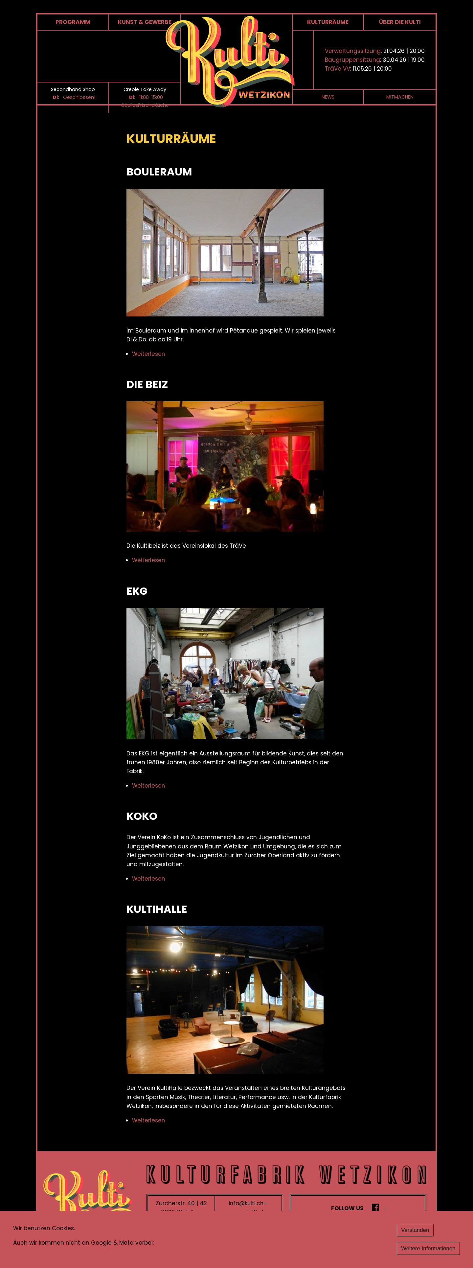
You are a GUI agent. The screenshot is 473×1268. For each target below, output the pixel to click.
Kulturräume (328, 22)
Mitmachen (400, 97)
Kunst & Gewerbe (144, 22)
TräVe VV (337, 69)
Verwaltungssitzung (353, 51)
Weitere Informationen (427, 1248)
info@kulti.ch (248, 1203)
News (328, 97)
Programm (73, 22)
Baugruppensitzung (352, 60)
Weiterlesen (149, 354)
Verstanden (414, 1230)
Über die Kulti (400, 22)
